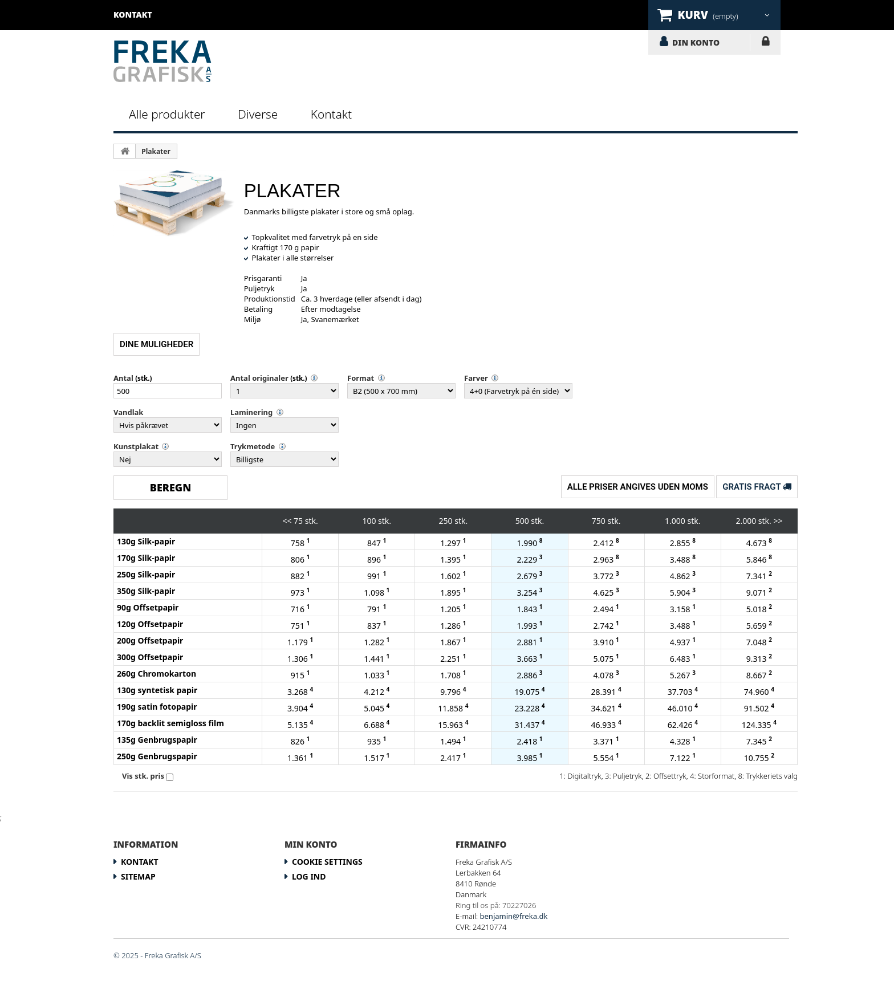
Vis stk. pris (143, 776)
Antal (123, 378)
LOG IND (765, 43)
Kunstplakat (136, 446)
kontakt (132, 14)
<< (286, 520)
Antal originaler (259, 378)
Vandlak (128, 412)
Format (360, 378)
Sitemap (138, 876)
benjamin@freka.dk (514, 916)
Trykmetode (252, 446)
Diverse (258, 114)
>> (777, 520)
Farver (476, 378)
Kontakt (331, 114)
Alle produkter (167, 114)
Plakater (155, 151)
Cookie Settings (327, 861)
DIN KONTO (696, 42)
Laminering (251, 412)
